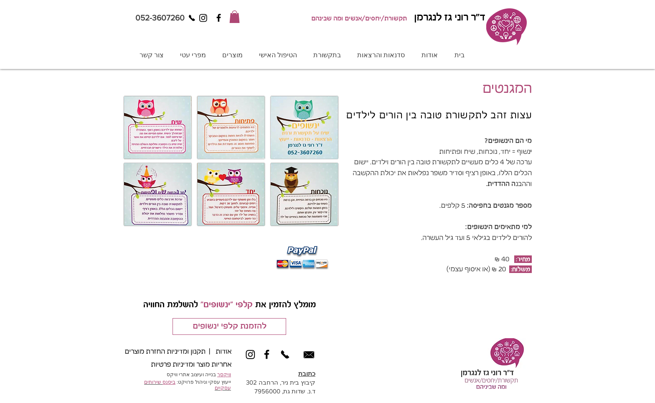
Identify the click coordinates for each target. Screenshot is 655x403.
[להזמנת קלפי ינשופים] (229, 326)
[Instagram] (203, 18)
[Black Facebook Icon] (218, 18)
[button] (234, 16)
